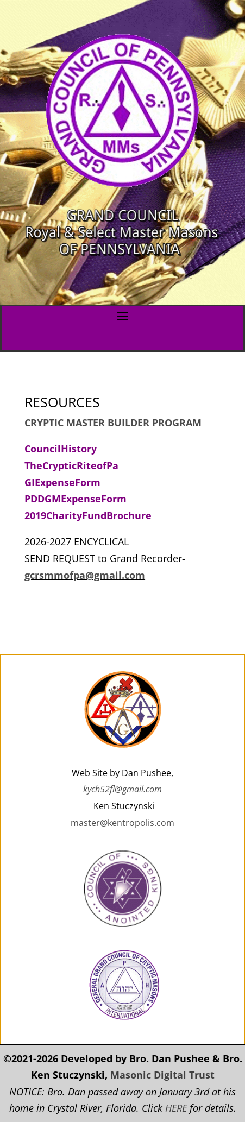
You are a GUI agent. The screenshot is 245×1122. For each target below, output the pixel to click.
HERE (176, 1107)
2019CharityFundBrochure (88, 515)
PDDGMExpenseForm (75, 498)
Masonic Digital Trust (162, 1074)
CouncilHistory (60, 448)
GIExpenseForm (62, 482)
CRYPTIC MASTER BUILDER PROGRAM (113, 422)
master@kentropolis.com (122, 823)
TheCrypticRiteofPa (71, 465)
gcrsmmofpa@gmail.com (84, 575)
